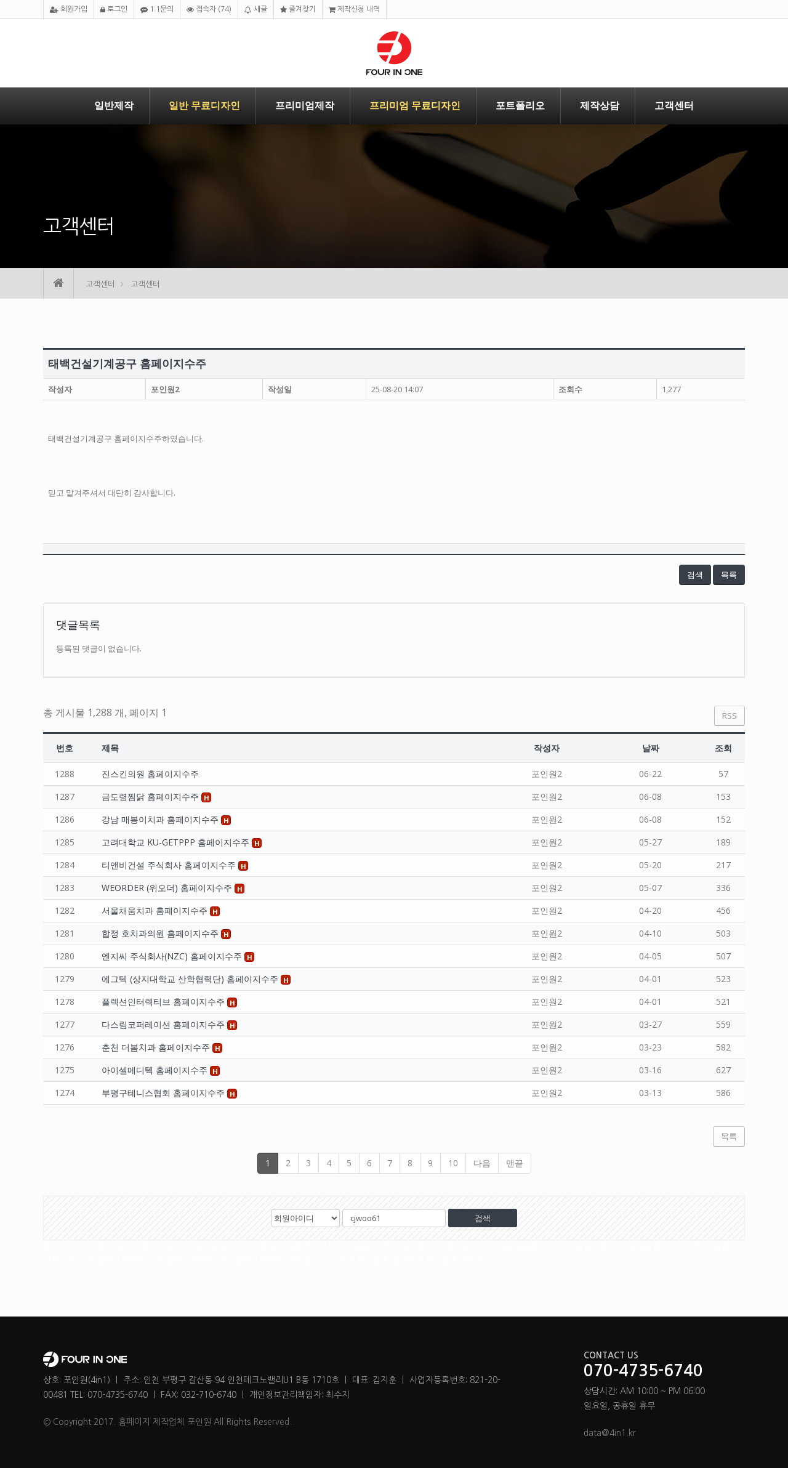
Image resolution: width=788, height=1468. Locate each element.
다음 (482, 1163)
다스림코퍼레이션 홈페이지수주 (164, 1024)
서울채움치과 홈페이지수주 (156, 910)
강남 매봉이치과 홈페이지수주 (161, 819)
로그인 (113, 10)
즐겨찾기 (298, 10)
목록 (729, 574)
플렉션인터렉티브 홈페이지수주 (164, 1001)
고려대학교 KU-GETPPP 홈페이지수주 (177, 842)
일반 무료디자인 (204, 105)
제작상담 (599, 105)
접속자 (209, 10)
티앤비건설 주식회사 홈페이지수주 (170, 865)
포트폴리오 (520, 105)
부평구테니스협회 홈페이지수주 (164, 1093)
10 (453, 1163)
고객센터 (674, 105)
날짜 (650, 748)
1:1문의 (157, 10)
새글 (255, 10)
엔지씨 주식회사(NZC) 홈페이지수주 (173, 956)
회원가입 (68, 10)
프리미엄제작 (304, 105)
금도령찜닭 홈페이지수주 (151, 796)
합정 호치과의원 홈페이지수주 (161, 933)
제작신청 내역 (354, 10)
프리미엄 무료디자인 (414, 105)
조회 (723, 748)
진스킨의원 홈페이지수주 (150, 774)
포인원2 (165, 389)
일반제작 (114, 105)
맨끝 (514, 1163)
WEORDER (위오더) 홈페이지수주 (168, 887)
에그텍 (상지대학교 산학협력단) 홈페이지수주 (191, 979)
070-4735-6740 (643, 1371)
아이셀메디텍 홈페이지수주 (156, 1070)
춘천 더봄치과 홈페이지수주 (157, 1047)
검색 (695, 574)
